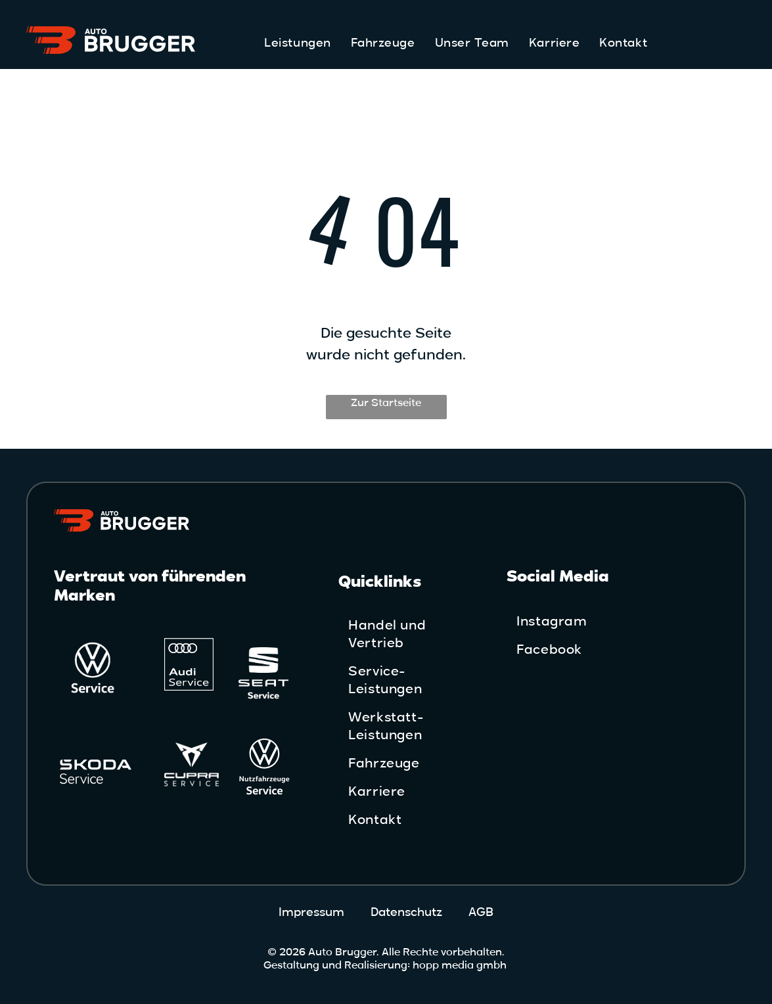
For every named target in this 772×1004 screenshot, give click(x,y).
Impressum (311, 912)
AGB (480, 912)
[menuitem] (297, 43)
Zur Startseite (386, 402)
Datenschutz (406, 912)
